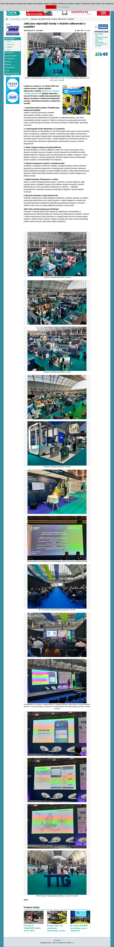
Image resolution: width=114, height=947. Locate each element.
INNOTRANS (99, 42)
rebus (77, 30)
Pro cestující (9, 53)
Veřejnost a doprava (12, 73)
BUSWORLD (99, 34)
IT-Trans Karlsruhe (101, 44)
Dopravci (8, 65)
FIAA (96, 40)
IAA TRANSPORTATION (101, 36)
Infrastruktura (10, 68)
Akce (8, 50)
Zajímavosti (10, 44)
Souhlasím (51, 7)
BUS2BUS (98, 45)
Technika (8, 62)
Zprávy (9, 41)
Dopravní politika (11, 56)
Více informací (63, 7)
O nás (7, 71)
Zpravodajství (15, 19)
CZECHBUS (99, 39)
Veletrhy (25, 19)
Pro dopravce (9, 59)
